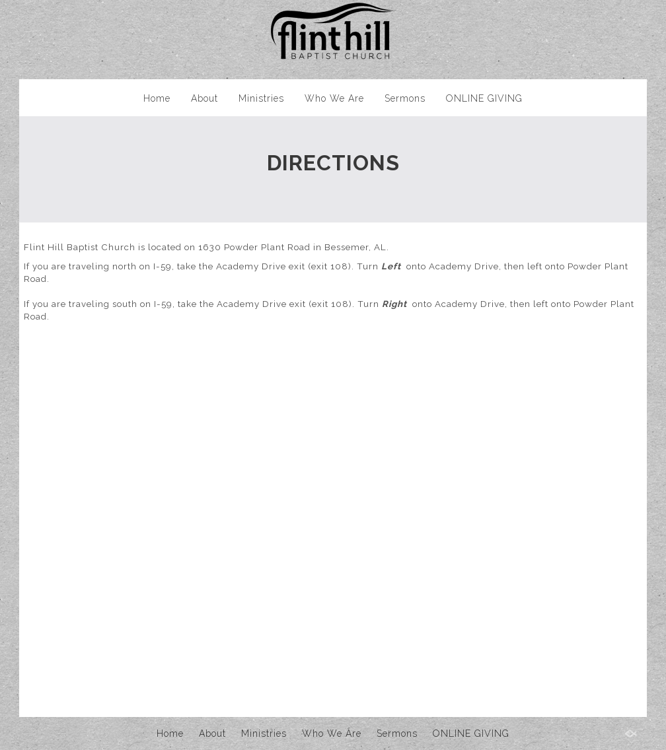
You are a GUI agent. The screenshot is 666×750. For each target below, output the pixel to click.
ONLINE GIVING (484, 98)
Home (156, 98)
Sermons (405, 98)
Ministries (261, 98)
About (204, 98)
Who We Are (334, 98)
